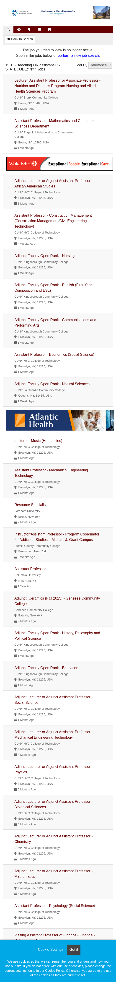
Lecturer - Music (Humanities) (38, 441)
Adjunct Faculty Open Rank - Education (46, 668)
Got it (73, 949)
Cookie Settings (50, 949)
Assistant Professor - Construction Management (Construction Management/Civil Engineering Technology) (53, 220)
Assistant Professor (30, 569)
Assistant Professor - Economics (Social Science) (54, 354)
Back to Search (20, 39)
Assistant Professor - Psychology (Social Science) (54, 906)
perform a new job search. (79, 55)
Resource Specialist (30, 505)
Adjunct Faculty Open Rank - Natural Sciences (52, 384)
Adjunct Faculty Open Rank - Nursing (44, 256)
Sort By (81, 65)
